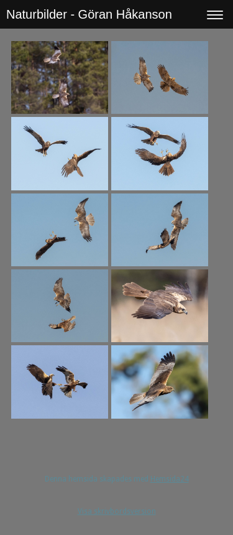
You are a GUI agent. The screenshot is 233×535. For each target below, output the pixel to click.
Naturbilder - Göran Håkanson (89, 14)
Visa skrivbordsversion (117, 511)
